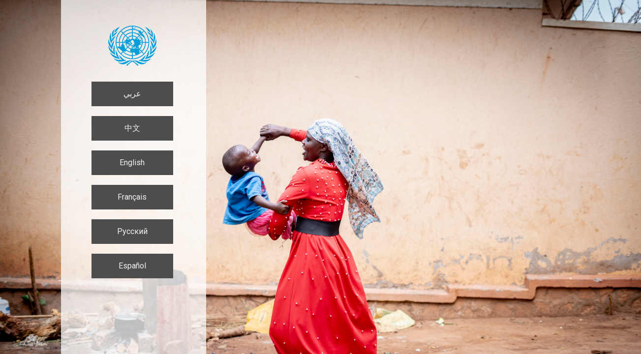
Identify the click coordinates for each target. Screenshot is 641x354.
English (132, 162)
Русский (132, 231)
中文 (132, 128)
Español (132, 265)
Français (132, 197)
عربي (132, 93)
